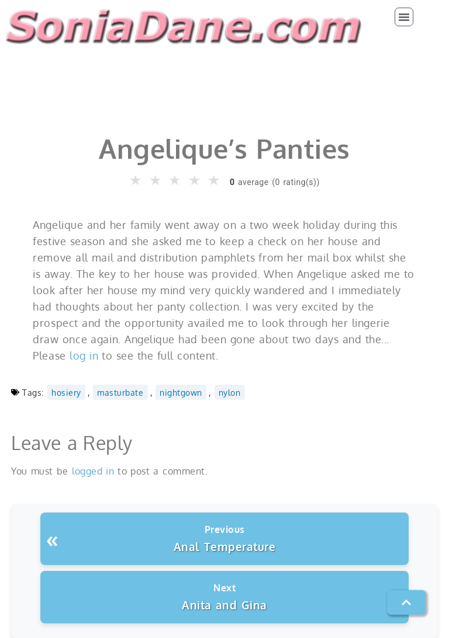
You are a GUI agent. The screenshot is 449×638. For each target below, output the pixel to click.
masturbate (120, 392)
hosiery (66, 392)
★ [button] (136, 180)
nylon (230, 392)
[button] (404, 17)
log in (84, 355)
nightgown (181, 392)
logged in (93, 471)
